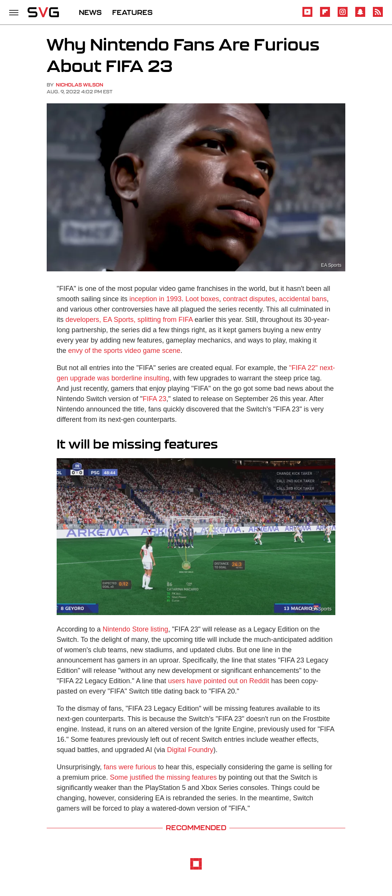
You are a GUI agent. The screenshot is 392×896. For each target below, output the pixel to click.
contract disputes (249, 299)
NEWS (90, 12)
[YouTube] (307, 15)
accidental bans (303, 299)
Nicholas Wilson (79, 85)
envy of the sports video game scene (124, 350)
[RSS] (378, 15)
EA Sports (331, 265)
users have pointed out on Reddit (218, 681)
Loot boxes (202, 299)
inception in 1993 (155, 299)
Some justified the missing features (163, 777)
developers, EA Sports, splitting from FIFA (129, 319)
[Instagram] (343, 15)
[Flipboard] (325, 15)
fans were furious (130, 767)
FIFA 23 (155, 399)
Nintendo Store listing (135, 629)
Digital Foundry (190, 750)
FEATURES (132, 12)
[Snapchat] (360, 15)
